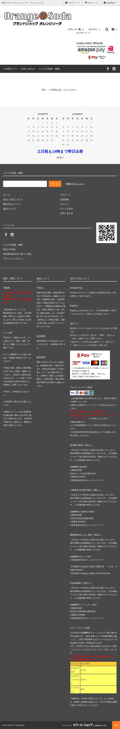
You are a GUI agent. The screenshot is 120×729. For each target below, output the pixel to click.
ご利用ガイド (10, 69)
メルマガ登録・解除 (49, 69)
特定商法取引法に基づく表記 (17, 254)
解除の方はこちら (75, 183)
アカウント (72, 2)
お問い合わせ (28, 69)
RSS (5, 249)
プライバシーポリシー (14, 258)
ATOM (12, 249)
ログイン (91, 2)
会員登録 (110, 2)
